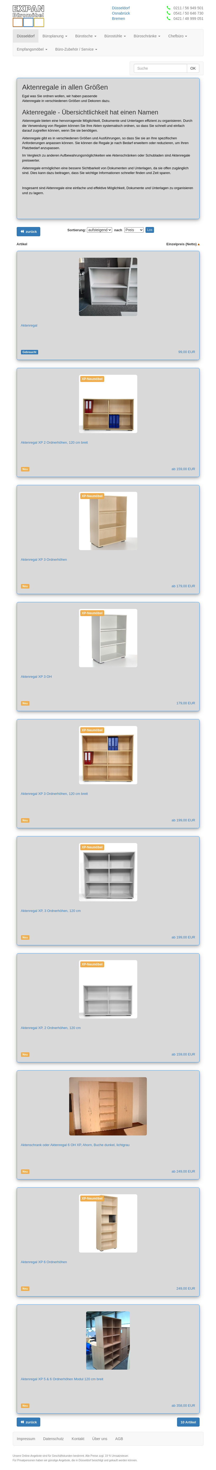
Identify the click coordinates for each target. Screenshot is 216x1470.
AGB (119, 1439)
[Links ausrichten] (28, 231)
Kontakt (78, 1439)
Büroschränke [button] (147, 36)
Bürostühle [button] (115, 36)
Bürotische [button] (85, 36)
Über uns (99, 1439)
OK (193, 68)
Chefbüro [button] (177, 36)
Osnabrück (121, 13)
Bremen (118, 18)
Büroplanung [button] (54, 36)
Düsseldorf (121, 8)
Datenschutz (53, 1439)
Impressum (26, 1439)
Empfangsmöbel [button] (32, 49)
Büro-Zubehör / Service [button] (76, 49)
